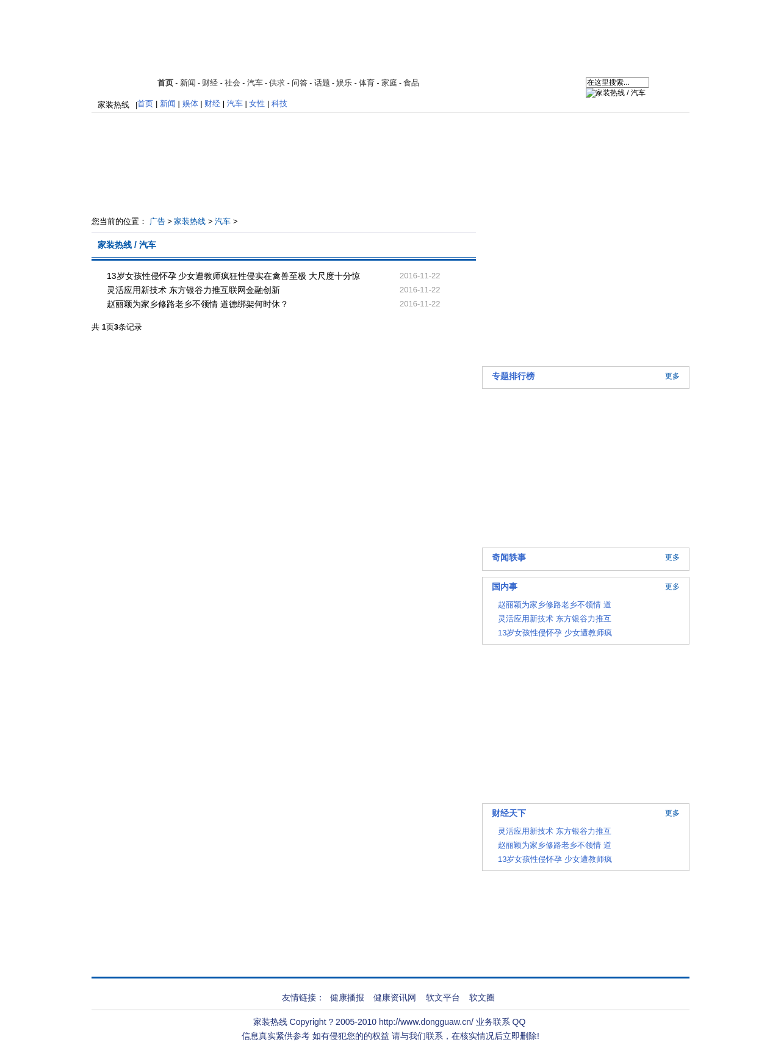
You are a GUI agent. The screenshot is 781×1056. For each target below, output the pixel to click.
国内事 (504, 586)
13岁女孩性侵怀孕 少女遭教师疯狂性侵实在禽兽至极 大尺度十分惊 (233, 276)
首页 (165, 82)
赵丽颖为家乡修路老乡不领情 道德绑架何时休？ (198, 304)
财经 (210, 82)
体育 (367, 82)
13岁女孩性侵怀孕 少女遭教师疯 (555, 632)
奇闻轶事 (509, 557)
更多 (672, 376)
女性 (257, 103)
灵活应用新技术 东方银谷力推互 (554, 618)
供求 (277, 82)
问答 (300, 82)
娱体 (190, 103)
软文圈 (482, 997)
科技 (279, 103)
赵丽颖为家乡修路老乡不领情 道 (554, 604)
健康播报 (347, 997)
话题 (322, 82)
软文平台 (443, 997)
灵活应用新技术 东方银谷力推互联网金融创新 (193, 290)
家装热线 (113, 104)
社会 (232, 82)
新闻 (188, 82)
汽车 (255, 82)
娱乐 (344, 82)
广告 (157, 221)
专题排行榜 (513, 376)
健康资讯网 (394, 997)
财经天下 (509, 813)
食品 (411, 82)
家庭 (389, 82)
